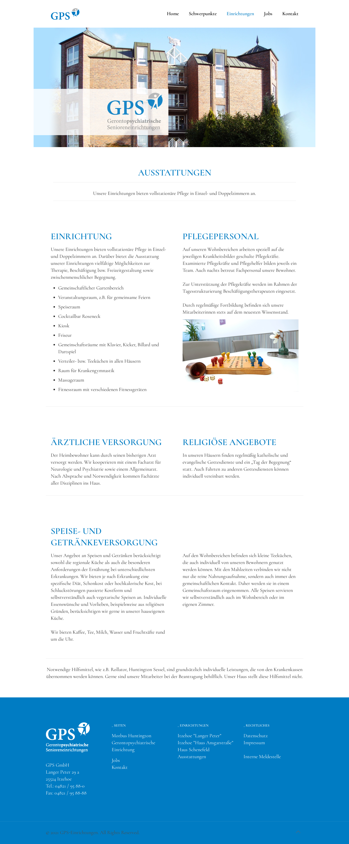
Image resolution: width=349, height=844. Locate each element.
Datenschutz (256, 736)
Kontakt (120, 767)
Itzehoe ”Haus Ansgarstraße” (205, 743)
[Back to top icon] (298, 832)
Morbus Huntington (131, 736)
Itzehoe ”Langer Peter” (199, 736)
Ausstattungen (192, 757)
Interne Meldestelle (262, 757)
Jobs (116, 760)
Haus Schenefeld (193, 750)
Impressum (254, 743)
